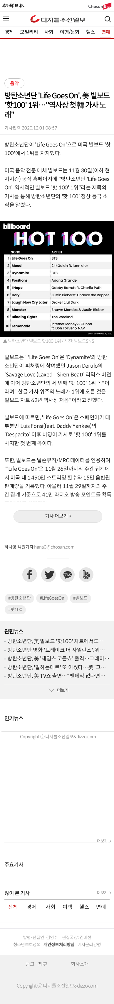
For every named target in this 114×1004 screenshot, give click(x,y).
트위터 (48, 574)
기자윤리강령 (89, 944)
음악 (14, 84)
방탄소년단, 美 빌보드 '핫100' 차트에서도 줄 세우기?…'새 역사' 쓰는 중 (56, 641)
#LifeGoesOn (52, 598)
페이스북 (29, 574)
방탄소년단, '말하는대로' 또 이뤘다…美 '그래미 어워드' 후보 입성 (56, 668)
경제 (9, 32)
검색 (108, 19)
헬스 (90, 32)
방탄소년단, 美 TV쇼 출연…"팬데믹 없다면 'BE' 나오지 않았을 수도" (53, 676)
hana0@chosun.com (54, 547)
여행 (68, 907)
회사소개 (80, 964)
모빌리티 (29, 32)
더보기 (58, 690)
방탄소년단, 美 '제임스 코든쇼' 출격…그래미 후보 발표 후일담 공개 (55, 659)
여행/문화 (70, 32)
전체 (13, 907)
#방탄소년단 (19, 598)
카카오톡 (67, 574)
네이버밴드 (86, 574)
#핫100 (15, 610)
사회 (48, 32)
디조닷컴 (57, 19)
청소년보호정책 (27, 944)
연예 (105, 32)
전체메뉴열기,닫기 (6, 18)
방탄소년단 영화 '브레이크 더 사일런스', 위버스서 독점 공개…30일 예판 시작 (58, 650)
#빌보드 (80, 598)
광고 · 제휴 (36, 964)
